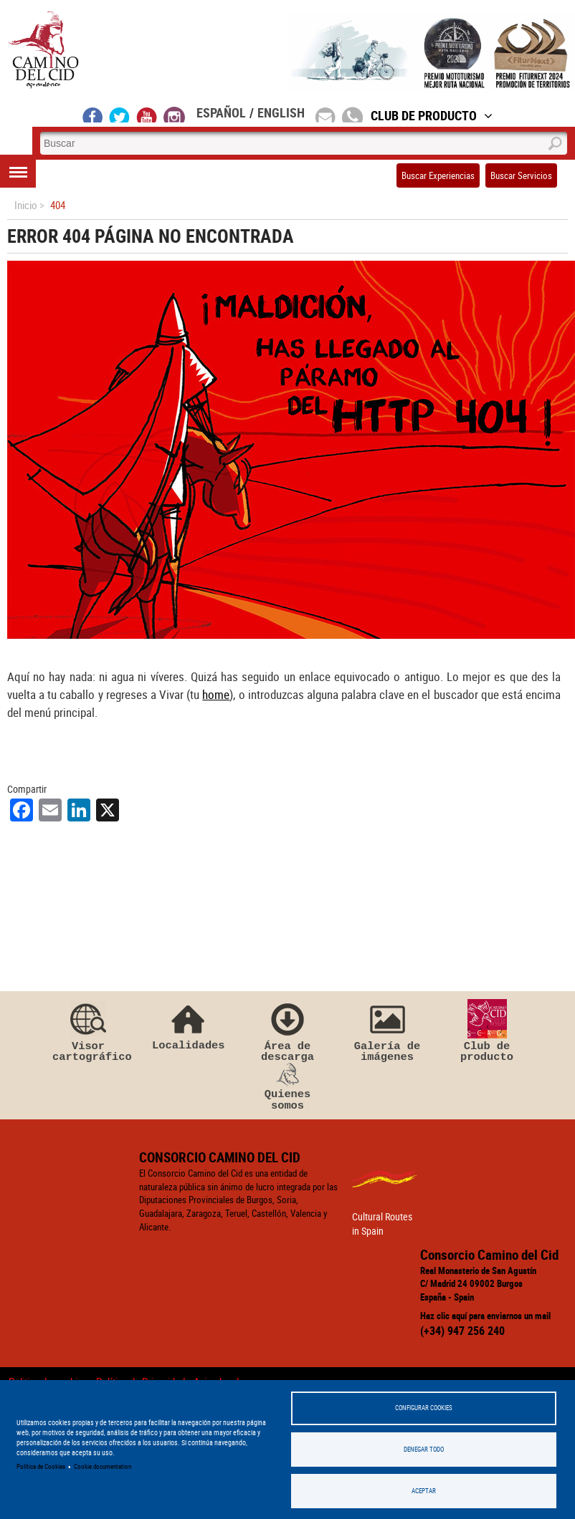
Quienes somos (287, 1090)
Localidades (188, 1028)
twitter (119, 114)
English (281, 112)
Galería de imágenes (387, 1034)
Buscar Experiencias (438, 175)
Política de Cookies (40, 1466)
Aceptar (424, 1491)
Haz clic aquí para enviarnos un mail (485, 1319)
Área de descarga (287, 1034)
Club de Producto (432, 115)
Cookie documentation (102, 1466)
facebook (92, 114)
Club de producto (487, 1034)
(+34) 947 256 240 (462, 1333)
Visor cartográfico (88, 1034)
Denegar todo (424, 1448)
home (215, 694)
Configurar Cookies (423, 1406)
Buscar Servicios (521, 175)
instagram (174, 114)
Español (221, 112)
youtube (147, 114)
